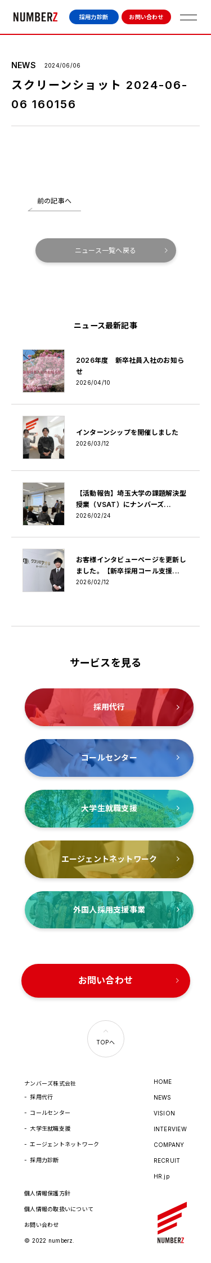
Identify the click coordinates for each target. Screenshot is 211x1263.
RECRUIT (167, 1160)
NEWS (163, 1097)
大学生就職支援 (50, 1128)
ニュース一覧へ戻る (105, 250)
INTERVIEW (170, 1129)
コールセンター (50, 1112)
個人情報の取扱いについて (58, 1209)
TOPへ (105, 1042)
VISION (164, 1113)
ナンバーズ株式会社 (35, 16)
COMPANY (169, 1144)
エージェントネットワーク (64, 1144)
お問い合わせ (146, 17)
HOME (163, 1081)
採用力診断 (93, 17)
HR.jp (161, 1176)
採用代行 (41, 1096)
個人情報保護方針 (47, 1193)
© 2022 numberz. (49, 1240)
